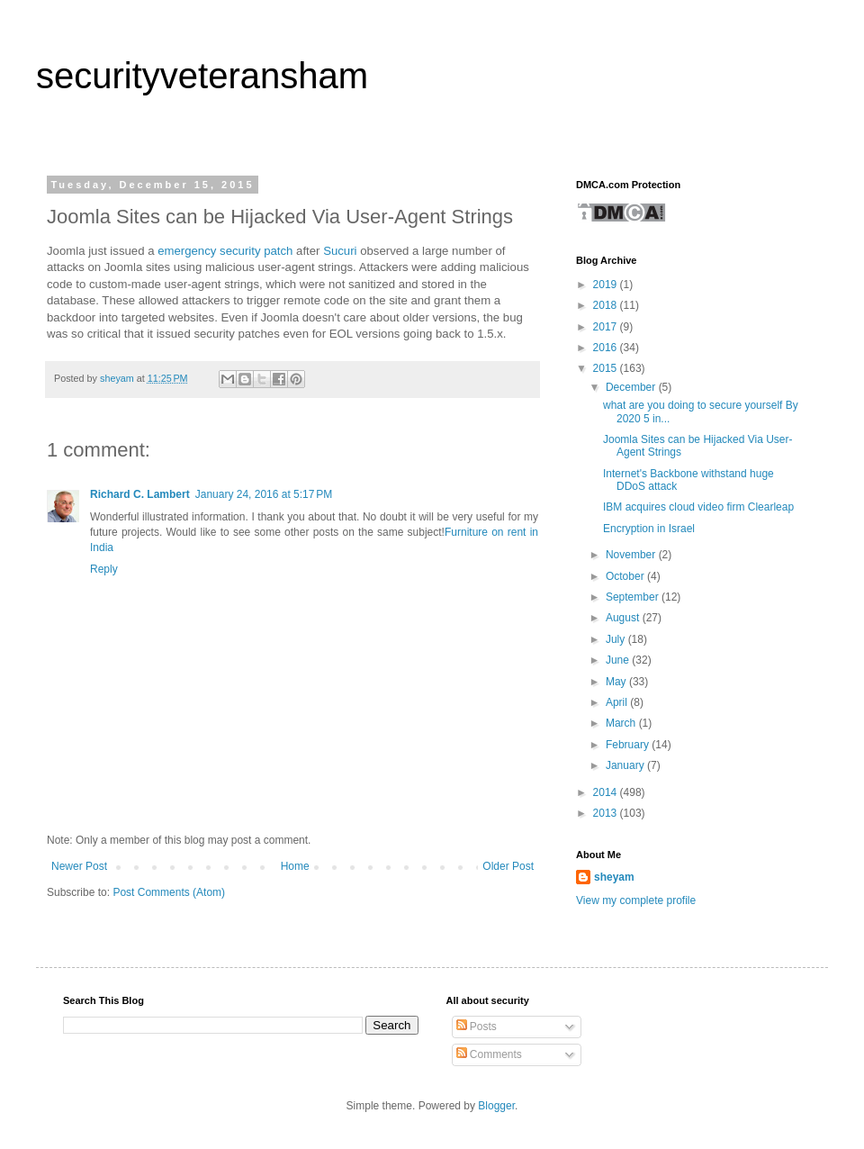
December (632, 387)
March (622, 723)
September (634, 597)
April (618, 702)
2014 (606, 792)
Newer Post (79, 866)
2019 (606, 284)
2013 (606, 813)
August (624, 617)
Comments (489, 1054)
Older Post (508, 866)
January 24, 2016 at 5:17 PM (263, 494)
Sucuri (339, 251)
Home (295, 866)
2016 (606, 347)
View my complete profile (636, 900)
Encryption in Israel (649, 528)
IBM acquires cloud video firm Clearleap (698, 507)
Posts (476, 1026)
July (617, 639)
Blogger (496, 1105)
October (626, 576)
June (619, 660)
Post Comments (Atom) (168, 892)
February (629, 744)
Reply (104, 569)
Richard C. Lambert (140, 494)
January (626, 765)
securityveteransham (202, 75)
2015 (606, 368)
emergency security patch (225, 251)
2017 (606, 327)
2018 (606, 305)
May (617, 681)
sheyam (614, 877)
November (632, 554)
